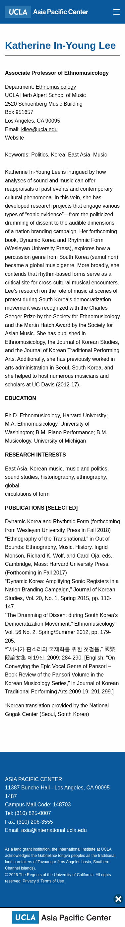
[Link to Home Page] (49, 11)
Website (14, 138)
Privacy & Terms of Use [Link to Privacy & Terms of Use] (43, 881)
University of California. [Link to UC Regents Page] (74, 875)
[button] (116, 12)
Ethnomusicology (55, 87)
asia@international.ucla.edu (54, 830)
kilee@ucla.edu (39, 129)
